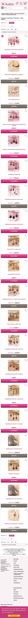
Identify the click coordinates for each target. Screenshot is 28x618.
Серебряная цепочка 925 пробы (14, 448)
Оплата (15, 580)
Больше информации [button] (8, 612)
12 (11, 26)
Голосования (16, 565)
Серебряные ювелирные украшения (14, 49)
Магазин (7, 13)
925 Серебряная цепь (13, 99)
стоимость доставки (21, 549)
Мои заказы (16, 591)
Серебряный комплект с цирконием (14, 399)
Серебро (11, 13)
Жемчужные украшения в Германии (14, 74)
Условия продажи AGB (18, 576)
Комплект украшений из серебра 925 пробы (14, 149)
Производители (17, 582)
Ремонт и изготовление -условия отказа (18, 574)
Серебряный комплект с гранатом (14, 423)
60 (15, 29)
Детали (14, 81)
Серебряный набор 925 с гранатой (14, 349)
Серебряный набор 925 (14, 174)
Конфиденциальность (18, 569)
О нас (15, 562)
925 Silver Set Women (14, 473)
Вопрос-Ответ (16, 567)
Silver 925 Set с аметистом (14, 249)
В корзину (14, 56)
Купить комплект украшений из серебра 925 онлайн (14, 125)
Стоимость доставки (18, 578)
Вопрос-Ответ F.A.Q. (18, 595)
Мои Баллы (16, 593)
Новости (15, 600)
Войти (15, 589)
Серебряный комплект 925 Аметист (14, 199)
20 (11, 29)
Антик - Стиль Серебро (19, 13)
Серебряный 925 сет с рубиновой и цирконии (14, 299)
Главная (3, 13)
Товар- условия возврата (19, 571)
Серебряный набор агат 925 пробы (14, 224)
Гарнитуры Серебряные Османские (8, 14)
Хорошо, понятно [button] (14, 615)
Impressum (6, 570)
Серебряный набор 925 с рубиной (14, 374)
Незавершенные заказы (19, 598)
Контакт (2, 571)
